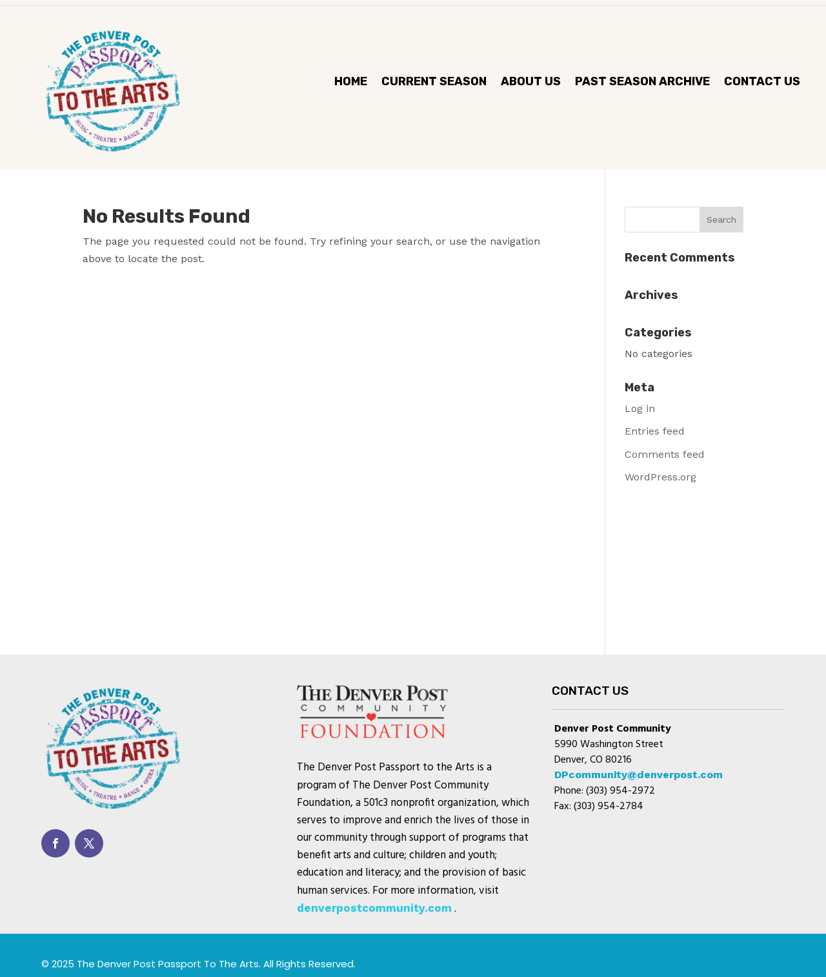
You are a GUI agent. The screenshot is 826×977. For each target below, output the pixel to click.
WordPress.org (660, 477)
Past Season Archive (642, 82)
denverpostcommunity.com (374, 907)
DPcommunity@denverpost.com (638, 774)
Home (350, 82)
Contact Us (762, 82)
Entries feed (655, 431)
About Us (531, 82)
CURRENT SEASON (434, 82)
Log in (640, 408)
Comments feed (665, 454)
